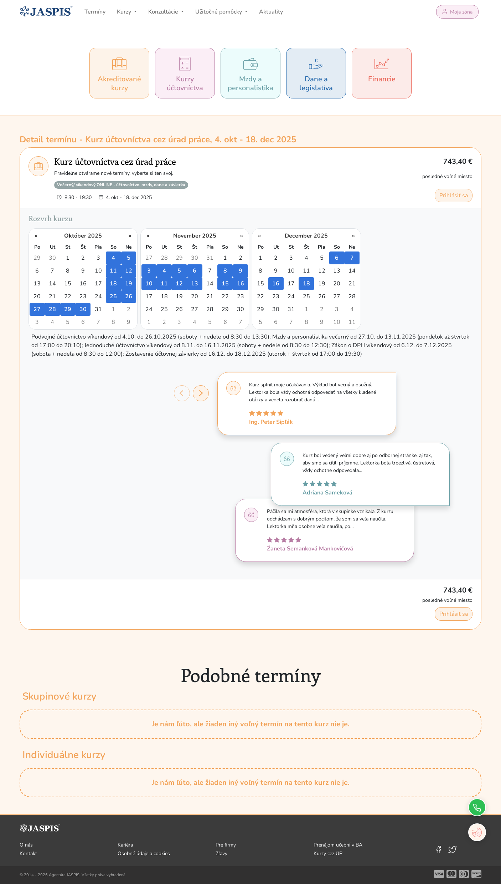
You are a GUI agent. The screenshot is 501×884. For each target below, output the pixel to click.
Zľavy (221, 853)
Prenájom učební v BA (338, 845)
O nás (26, 845)
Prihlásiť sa (453, 195)
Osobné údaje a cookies (144, 853)
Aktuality (271, 12)
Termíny (94, 12)
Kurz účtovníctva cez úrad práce (115, 161)
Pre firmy (226, 845)
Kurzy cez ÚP (328, 853)
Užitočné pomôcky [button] (219, 12)
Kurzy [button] (125, 12)
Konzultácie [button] (164, 12)
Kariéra (125, 845)
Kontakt (28, 853)
